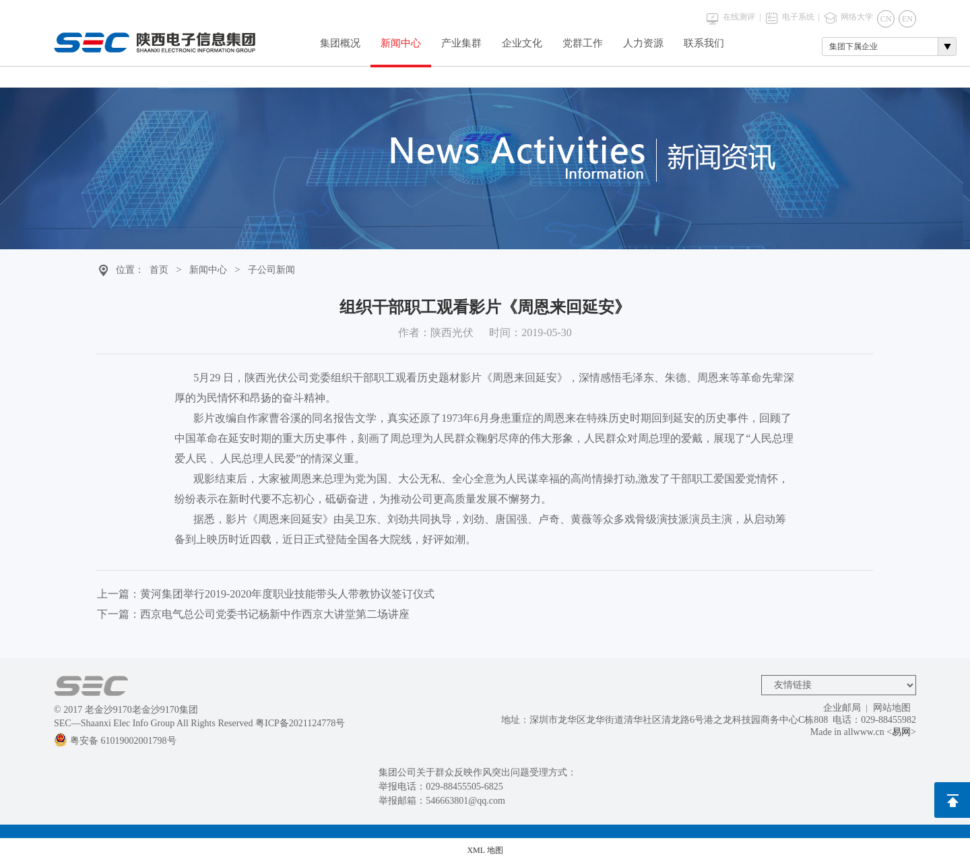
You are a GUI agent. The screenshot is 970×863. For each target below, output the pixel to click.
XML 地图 (485, 850)
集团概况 (340, 43)
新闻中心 (401, 43)
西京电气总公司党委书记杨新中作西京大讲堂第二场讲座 (275, 614)
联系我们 (704, 43)
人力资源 (643, 43)
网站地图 (892, 708)
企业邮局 (842, 708)
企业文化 (522, 43)
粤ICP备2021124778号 (300, 723)
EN (907, 19)
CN (886, 19)
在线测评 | (742, 17)
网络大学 (857, 17)
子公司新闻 (271, 270)
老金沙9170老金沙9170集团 (141, 710)
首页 (159, 270)
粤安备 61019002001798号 (115, 741)
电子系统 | (801, 17)
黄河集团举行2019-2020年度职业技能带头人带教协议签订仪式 (287, 594)
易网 (901, 732)
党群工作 (582, 43)
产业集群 (461, 43)
